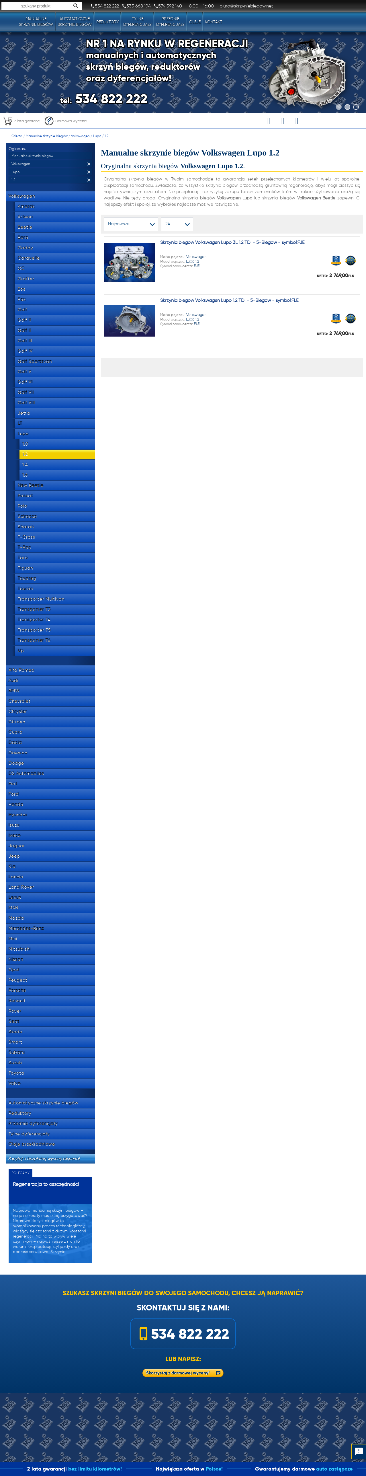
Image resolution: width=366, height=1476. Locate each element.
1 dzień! (19, 1468)
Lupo (97, 136)
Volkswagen (80, 136)
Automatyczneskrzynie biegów (75, 21)
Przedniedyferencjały (170, 21)
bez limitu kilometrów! (130, 1468)
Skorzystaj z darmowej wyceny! (178, 1373)
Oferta (16, 136)
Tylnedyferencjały (137, 21)
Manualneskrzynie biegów (36, 21)
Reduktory (107, 22)
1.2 (106, 136)
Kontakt (213, 22)
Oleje (195, 22)
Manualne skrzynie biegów (47, 136)
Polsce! (249, 1468)
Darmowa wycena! (65, 121)
